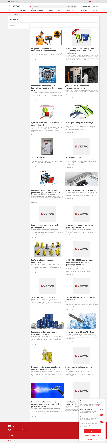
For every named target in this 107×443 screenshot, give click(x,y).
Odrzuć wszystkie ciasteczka (92, 435)
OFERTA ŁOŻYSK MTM (74, 158)
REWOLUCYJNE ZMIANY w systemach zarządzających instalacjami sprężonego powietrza (81, 263)
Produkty (11, 11)
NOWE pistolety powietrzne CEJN (79, 123)
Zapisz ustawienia (92, 439)
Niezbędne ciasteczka (86, 409)
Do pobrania (84, 11)
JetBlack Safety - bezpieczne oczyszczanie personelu (77, 87)
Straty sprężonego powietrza (43, 298)
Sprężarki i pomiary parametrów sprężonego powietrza (79, 227)
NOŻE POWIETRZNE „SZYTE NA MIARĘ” (81, 191)
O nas (59, 11)
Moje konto (86, 7)
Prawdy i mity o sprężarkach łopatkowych (77, 403)
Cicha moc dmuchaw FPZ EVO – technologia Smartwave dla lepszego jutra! (46, 88)
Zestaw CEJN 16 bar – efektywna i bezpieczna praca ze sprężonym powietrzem (79, 51)
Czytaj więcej (34, 59)
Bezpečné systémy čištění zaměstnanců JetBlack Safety (43, 50)
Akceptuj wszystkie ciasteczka (92, 431)
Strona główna (10, 15)
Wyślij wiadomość (17, 426)
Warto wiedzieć (71, 11)
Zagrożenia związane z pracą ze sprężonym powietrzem (44, 334)
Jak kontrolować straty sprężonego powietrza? (80, 299)
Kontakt (94, 11)
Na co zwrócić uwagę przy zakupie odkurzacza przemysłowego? (45, 369)
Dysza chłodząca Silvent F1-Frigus (79, 333)
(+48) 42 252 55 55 (15, 1)
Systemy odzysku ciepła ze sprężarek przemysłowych (46, 124)
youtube (12, 436)
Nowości (51, 11)
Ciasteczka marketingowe (87, 422)
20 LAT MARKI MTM (39, 158)
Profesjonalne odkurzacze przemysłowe (42, 262)
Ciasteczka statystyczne (87, 415)
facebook (9, 436)
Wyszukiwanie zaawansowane (35, 9)
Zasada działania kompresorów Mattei (78, 369)
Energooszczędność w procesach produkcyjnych (44, 227)
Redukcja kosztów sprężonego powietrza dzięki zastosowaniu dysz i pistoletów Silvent (46, 404)
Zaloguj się (95, 6)
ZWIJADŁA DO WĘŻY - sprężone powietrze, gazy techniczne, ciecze (45, 192)
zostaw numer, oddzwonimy (20, 431)
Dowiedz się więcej (95, 405)
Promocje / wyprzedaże (37, 11)
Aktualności (23, 11)
